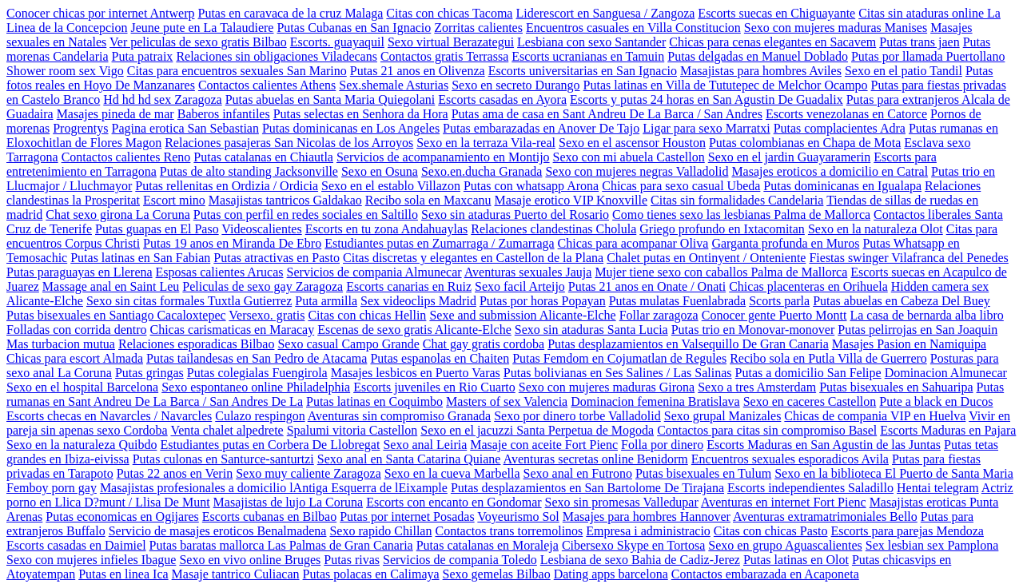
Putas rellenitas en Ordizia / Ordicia (226, 186)
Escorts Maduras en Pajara (948, 430)
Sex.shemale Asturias (393, 85)
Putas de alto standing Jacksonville (249, 171)
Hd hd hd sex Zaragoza (162, 99)
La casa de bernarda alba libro (926, 315)
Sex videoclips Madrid (418, 301)
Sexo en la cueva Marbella (452, 473)
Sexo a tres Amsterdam (757, 387)
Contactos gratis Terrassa (444, 56)
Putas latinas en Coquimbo (374, 401)
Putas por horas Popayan (543, 301)
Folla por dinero (662, 444)
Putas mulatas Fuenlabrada (677, 301)
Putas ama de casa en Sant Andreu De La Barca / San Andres (607, 114)
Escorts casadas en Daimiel (76, 545)
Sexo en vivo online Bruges (249, 559)
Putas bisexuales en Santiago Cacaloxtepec (116, 315)
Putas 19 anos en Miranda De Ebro (232, 243)
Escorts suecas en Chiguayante (776, 13)
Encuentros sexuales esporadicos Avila (790, 459)
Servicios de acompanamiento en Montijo (443, 157)
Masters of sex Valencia (506, 401)
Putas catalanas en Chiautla (263, 157)
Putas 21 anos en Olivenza (417, 70)
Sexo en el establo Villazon (390, 186)
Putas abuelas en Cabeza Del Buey (901, 301)
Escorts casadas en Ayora (502, 99)
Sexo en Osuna (379, 171)
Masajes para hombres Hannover (646, 516)
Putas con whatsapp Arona (531, 186)
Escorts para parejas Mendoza (906, 531)
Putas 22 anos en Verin (175, 473)
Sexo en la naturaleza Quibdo (81, 444)
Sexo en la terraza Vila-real (485, 142)
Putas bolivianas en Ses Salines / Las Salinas (618, 372)
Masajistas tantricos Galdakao (285, 200)
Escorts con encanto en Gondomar (453, 502)
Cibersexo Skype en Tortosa (633, 545)
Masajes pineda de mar (115, 114)
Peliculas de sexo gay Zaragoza (262, 286)
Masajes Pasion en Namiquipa (909, 344)
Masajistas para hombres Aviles (761, 70)
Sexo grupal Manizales (723, 416)
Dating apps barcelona (611, 574)
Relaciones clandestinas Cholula (553, 229)
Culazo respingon (260, 416)
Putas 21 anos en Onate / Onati (647, 286)
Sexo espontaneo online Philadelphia (255, 387)
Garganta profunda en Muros (785, 243)
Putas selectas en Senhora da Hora (360, 114)
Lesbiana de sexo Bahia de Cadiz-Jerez (640, 559)
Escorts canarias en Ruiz (409, 286)
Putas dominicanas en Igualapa (842, 186)
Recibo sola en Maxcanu (428, 200)
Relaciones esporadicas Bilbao (196, 344)
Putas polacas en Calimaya (371, 574)
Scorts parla (779, 301)
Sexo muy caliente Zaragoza (308, 473)
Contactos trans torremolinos (509, 531)
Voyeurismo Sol (518, 516)
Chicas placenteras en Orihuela (808, 286)
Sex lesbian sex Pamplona (932, 545)
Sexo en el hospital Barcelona (82, 387)
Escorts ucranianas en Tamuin (588, 56)
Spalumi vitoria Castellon (352, 430)
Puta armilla (326, 301)
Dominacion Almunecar (946, 372)
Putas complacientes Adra (840, 128)
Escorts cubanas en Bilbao (269, 516)
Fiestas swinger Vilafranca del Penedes (908, 257)
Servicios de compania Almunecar (374, 272)
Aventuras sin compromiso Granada (399, 416)
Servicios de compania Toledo (460, 559)
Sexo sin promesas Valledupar (622, 502)
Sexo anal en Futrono (577, 473)
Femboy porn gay (51, 488)
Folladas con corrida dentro (76, 329)
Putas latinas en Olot (796, 559)
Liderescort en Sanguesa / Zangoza (605, 13)
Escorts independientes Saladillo (810, 488)
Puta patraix (142, 56)
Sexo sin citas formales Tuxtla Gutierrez (189, 301)
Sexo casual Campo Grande (348, 344)
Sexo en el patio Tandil (903, 70)
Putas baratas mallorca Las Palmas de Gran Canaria (281, 545)
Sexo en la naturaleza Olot (875, 229)
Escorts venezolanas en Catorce (846, 114)
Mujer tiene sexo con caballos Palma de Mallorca (721, 272)
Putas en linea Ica (123, 574)
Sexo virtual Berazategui (451, 42)
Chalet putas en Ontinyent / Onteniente (706, 257)
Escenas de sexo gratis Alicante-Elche (414, 329)
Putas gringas (149, 372)
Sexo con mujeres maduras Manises (835, 27)
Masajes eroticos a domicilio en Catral (829, 171)
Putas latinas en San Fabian (140, 257)
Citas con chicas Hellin (367, 315)
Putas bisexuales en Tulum (703, 473)
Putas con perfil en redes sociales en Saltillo (305, 214)
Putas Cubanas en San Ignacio (354, 27)
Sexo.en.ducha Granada (482, 171)
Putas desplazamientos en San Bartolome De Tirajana (587, 488)
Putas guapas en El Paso (157, 229)
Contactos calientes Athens (267, 85)
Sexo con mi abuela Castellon (629, 157)
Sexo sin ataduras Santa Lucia (591, 329)
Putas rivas (352, 559)
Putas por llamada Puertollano (928, 56)
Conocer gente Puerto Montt (774, 315)
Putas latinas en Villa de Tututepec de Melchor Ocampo (725, 85)
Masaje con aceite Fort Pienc (544, 444)
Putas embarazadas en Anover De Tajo (541, 128)
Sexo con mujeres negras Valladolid (636, 171)
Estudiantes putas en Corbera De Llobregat (270, 444)
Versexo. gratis (267, 315)
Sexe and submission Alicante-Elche (522, 315)
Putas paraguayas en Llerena (79, 272)
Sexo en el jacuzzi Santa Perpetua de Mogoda (537, 430)
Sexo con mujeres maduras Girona (607, 387)
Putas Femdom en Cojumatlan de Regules (619, 358)
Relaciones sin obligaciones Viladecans (276, 56)
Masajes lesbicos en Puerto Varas (415, 372)
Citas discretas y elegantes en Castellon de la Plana (473, 257)
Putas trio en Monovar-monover (753, 329)
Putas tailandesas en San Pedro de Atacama (256, 358)
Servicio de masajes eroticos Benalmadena (218, 531)
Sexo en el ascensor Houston (632, 142)
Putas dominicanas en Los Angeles (351, 128)
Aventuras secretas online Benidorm (596, 459)
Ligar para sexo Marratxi (706, 128)
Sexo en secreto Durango (515, 85)
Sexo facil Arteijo (520, 286)
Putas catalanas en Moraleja (487, 545)
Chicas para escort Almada (74, 358)
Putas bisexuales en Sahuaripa (896, 387)
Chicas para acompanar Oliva (633, 243)
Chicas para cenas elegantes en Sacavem (772, 42)
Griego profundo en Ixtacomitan (722, 229)
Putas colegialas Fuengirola (257, 372)
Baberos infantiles (223, 114)
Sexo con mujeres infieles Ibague (91, 559)
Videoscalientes (261, 229)
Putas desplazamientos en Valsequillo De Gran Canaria (688, 344)
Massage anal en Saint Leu (111, 286)
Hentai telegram (938, 488)
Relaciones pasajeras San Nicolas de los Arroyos (289, 142)
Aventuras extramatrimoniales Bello (825, 516)
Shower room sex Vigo (65, 70)
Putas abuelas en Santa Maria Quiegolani (330, 99)
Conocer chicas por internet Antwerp (100, 13)
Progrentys (80, 128)
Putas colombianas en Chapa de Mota (805, 142)
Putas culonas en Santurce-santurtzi (223, 459)
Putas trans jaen (919, 42)
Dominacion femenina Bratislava (655, 401)
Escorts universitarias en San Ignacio (582, 70)
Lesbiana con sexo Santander (591, 42)
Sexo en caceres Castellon (810, 401)
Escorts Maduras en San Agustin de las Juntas (824, 444)
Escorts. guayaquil (337, 42)
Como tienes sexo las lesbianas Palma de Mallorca (741, 214)
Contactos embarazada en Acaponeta (765, 574)
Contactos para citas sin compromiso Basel (767, 430)
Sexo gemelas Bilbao (497, 574)
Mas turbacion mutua (60, 344)
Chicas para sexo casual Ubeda (681, 186)
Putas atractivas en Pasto (276, 257)
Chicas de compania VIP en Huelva (874, 416)
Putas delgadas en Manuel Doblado (757, 56)
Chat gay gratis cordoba (483, 344)
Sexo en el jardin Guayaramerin (789, 157)
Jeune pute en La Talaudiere (202, 27)
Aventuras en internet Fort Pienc (783, 502)
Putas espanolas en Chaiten (439, 358)
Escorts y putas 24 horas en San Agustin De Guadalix (706, 99)
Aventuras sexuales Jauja (528, 272)
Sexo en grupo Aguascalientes (785, 545)
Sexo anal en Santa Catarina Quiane (409, 459)
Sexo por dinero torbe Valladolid (577, 416)
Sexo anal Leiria (425, 444)
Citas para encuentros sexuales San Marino (237, 70)
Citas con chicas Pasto (771, 531)
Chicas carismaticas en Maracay (232, 329)
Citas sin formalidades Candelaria (737, 200)
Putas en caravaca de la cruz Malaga (290, 13)
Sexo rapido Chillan (380, 531)
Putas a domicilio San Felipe (808, 372)
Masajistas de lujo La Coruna (288, 502)
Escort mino (174, 200)
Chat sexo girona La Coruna (117, 214)
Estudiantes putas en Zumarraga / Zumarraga (439, 243)
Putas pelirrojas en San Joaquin (917, 329)
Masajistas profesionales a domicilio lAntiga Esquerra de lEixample (274, 488)
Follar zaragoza (659, 315)
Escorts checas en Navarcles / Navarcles (109, 416)
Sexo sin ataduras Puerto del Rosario (515, 214)
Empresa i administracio (648, 531)
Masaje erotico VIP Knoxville (571, 200)
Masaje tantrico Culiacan (236, 574)
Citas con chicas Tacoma (449, 13)
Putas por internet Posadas (407, 516)
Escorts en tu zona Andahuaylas (386, 229)
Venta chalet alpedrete (226, 430)
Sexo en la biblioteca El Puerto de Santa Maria (893, 473)
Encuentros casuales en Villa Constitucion (633, 27)
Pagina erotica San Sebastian (185, 128)
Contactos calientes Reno (126, 157)
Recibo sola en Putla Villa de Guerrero (828, 358)
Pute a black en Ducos (936, 401)
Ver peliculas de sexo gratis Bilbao (198, 42)
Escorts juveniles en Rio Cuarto (434, 387)
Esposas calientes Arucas (220, 272)
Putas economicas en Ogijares (122, 516)
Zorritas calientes (478, 27)
